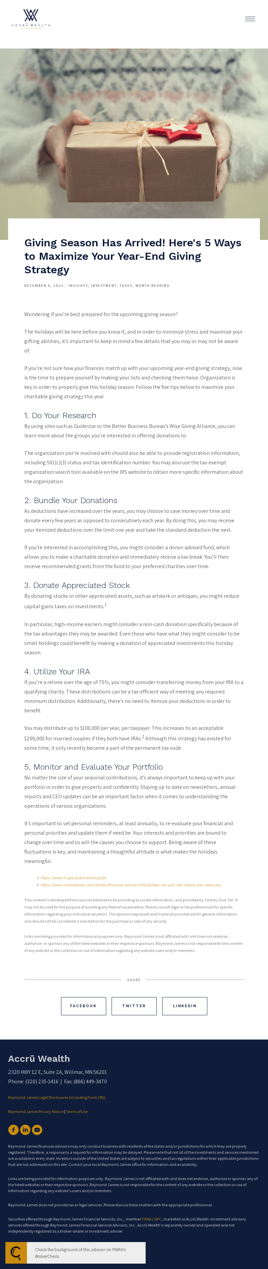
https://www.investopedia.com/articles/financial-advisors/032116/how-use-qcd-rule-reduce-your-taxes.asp (130, 884)
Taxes (126, 285)
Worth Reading (153, 285)
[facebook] (13, 1129)
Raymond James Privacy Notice (35, 1111)
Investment (104, 285)
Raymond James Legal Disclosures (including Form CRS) (57, 1097)
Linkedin (185, 1006)
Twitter (134, 1006)
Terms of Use (77, 1111)
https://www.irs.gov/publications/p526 (73, 877)
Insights (78, 285)
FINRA (146, 1218)
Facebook (83, 1006)
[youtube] (37, 1129)
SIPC (157, 1218)
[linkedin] (25, 1129)
